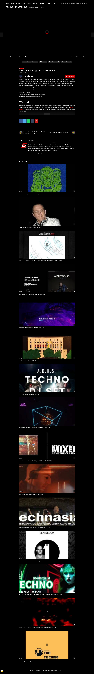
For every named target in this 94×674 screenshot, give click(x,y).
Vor (74, 129)
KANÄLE (35, 3)
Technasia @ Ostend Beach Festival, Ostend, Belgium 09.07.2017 (35, 527)
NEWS (12, 3)
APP (55, 3)
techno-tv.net (62, 670)
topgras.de (58, 670)
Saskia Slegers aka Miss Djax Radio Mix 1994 (59, 132)
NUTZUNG (48, 670)
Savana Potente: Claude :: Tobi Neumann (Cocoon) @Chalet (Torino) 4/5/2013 (38, 627)
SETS (52, 670)
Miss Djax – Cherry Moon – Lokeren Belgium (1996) (31, 194)
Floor (7, 3)
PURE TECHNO (21, 7)
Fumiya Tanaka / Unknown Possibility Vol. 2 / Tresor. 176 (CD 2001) (35, 461)
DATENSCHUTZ (44, 670)
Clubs (49, 3)
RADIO (29, 3)
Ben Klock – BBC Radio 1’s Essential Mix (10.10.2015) (32, 561)
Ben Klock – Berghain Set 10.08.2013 (28, 360)
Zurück (20, 129)
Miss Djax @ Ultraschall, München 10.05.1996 (30, 661)
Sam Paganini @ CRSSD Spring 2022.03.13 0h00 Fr (32, 494)
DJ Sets (18, 3)
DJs (24, 3)
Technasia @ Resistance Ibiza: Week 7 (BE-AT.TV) (31, 327)
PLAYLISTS (42, 3)
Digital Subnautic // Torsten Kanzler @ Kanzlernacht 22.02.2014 (34, 427)
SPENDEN (39, 670)
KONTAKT (54, 670)
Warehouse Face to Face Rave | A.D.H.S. (29, 394)
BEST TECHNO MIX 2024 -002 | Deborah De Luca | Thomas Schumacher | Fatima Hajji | (40, 594)
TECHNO (9, 7)
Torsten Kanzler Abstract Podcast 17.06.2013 (30, 227)
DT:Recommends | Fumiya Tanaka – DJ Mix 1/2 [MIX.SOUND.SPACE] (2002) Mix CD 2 (40, 260)
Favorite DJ (28, 76)
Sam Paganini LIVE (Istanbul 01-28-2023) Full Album (32, 294)
